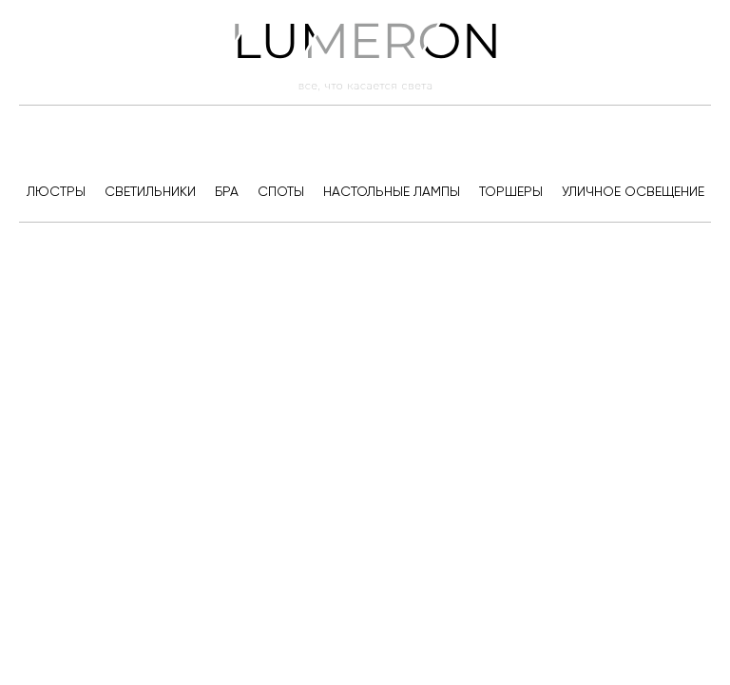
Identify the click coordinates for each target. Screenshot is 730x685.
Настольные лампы (391, 191)
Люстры (56, 191)
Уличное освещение (633, 191)
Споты (281, 191)
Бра (227, 191)
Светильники (150, 191)
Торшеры (511, 191)
